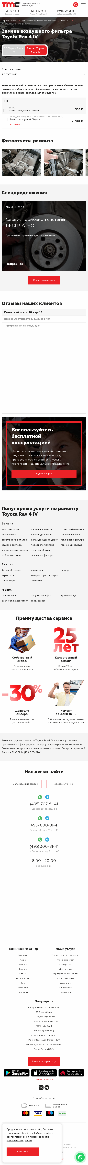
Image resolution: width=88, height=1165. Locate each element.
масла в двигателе (41, 535)
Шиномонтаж (65, 988)
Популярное (44, 1001)
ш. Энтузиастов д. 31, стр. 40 (66, 14)
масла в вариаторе (42, 529)
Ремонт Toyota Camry (44, 1031)
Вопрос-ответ (23, 979)
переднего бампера (42, 545)
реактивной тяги (40, 550)
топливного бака (70, 535)
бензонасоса (9, 535)
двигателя (37, 570)
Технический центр (23, 948)
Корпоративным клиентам (65, 974)
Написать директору (44, 1061)
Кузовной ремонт (11, 570)
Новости (23, 965)
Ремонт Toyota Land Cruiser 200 (44, 1040)
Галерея (23, 969)
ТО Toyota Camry (44, 1012)
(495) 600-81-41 (38, 11)
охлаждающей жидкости (45, 540)
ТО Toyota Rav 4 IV (13, 50)
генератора (8, 581)
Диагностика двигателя (15, 601)
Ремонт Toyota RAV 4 (44, 1049)
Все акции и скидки (44, 280)
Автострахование (65, 979)
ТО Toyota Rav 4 (44, 1026)
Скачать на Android (44, 1080)
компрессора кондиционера (47, 575)
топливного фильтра (72, 540)
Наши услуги (65, 948)
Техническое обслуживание (66, 955)
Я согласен (23, 1151)
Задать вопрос (44, 474)
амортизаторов (10, 529)
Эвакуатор (65, 992)
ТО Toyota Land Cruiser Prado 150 (44, 1008)
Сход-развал (38, 601)
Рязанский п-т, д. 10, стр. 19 (38, 14)
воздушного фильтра (14, 540)
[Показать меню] (83, 5)
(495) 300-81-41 (65, 11)
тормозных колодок (72, 545)
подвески (36, 581)
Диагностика (9, 595)
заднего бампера (12, 545)
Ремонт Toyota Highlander (44, 1035)
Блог (23, 983)
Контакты (23, 992)
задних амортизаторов (15, 550)
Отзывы (23, 974)
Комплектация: (12, 69)
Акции (23, 960)
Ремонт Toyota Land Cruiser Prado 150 (44, 1045)
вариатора (8, 575)
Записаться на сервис (25, 784)
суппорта (66, 570)
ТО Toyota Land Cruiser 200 (44, 1022)
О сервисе (23, 955)
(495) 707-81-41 (12, 11)
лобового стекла (11, 555)
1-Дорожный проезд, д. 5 (12, 14)
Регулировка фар (41, 595)
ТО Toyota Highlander (44, 1017)
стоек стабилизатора (73, 529)
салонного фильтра (42, 555)
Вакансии (23, 988)
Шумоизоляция (69, 595)
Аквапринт (65, 983)
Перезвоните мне (63, 784)
